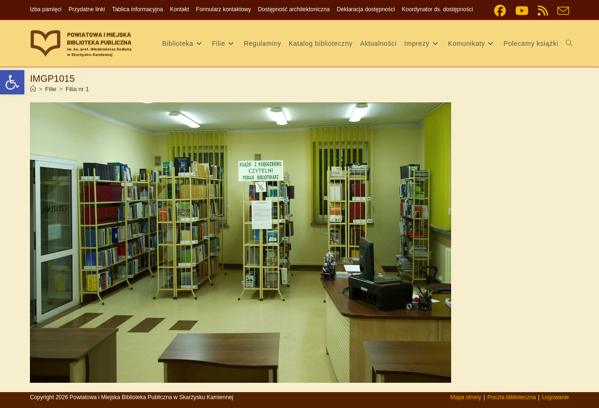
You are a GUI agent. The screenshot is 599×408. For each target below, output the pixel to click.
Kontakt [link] (179, 9)
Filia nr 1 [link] (77, 89)
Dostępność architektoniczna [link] (293, 9)
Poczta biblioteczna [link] (511, 397)
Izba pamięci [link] (45, 9)
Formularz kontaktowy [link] (223, 9)
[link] (12, 82)
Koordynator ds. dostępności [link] (437, 9)
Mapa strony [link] (465, 397)
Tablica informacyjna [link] (137, 9)
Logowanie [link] (555, 397)
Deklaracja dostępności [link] (366, 9)
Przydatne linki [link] (86, 9)
